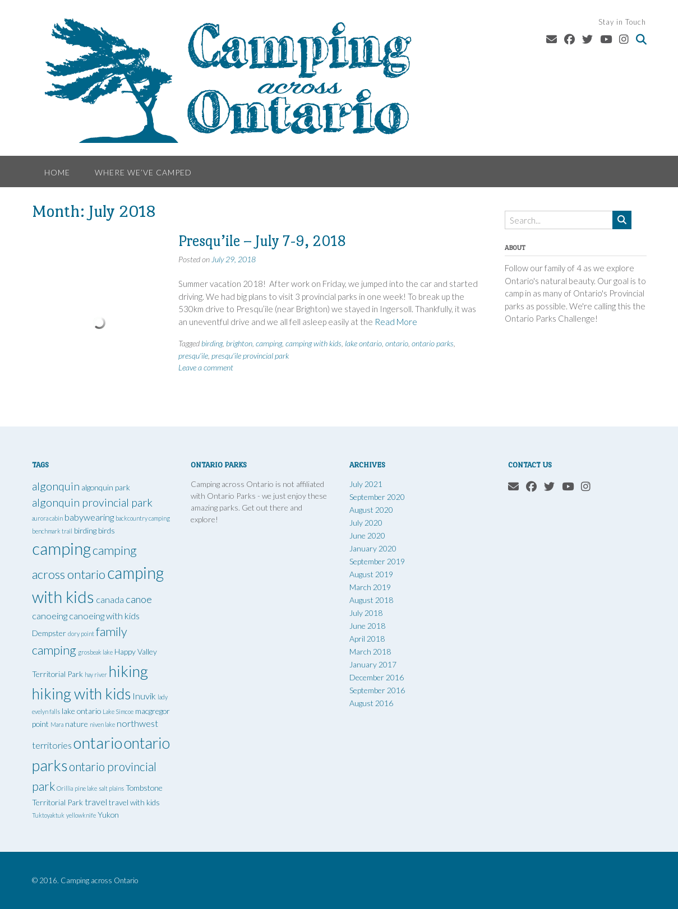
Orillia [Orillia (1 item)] (65, 788)
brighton (239, 343)
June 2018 (367, 625)
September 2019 (377, 561)
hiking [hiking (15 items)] (128, 671)
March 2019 (370, 587)
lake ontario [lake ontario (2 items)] (81, 711)
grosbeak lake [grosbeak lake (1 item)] (95, 652)
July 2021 (365, 484)
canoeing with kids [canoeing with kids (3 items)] (104, 615)
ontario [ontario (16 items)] (97, 742)
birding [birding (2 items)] (85, 530)
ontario (396, 343)
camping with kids (313, 343)
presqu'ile (193, 355)
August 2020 (371, 509)
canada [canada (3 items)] (110, 599)
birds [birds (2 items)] (106, 530)
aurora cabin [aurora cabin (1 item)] (47, 518)
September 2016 (377, 690)
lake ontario (363, 343)
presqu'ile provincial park (250, 355)
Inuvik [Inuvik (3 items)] (144, 695)
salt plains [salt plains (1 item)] (111, 788)
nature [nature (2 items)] (76, 724)
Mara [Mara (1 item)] (56, 724)
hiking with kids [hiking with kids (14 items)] (81, 693)
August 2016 (371, 703)
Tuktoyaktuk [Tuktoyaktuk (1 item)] (48, 815)
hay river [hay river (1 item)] (96, 674)
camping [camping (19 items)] (61, 548)
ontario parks (433, 343)
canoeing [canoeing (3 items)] (49, 615)
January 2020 (372, 548)
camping (269, 343)
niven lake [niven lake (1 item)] (102, 724)
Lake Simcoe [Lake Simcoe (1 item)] (118, 711)
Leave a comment (205, 367)
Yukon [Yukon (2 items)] (108, 814)
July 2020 (365, 522)
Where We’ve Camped (143, 172)
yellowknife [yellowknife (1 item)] (81, 815)
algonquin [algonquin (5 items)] (56, 486)
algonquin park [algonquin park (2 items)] (105, 487)
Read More (396, 322)
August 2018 (371, 600)
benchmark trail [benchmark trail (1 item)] (52, 531)
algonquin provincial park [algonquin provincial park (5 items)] (92, 502)
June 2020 (367, 535)
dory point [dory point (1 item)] (81, 633)
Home (57, 172)
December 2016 (376, 677)
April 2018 (367, 638)
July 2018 (365, 613)
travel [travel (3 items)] (96, 801)
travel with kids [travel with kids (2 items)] (134, 802)
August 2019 (371, 574)
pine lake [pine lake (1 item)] (86, 788)
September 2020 (377, 497)
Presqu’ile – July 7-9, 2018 (262, 241)
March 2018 (370, 651)
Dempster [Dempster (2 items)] (49, 633)
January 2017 (372, 664)
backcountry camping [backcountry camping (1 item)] (143, 518)
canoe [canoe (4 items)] (139, 599)
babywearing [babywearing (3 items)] (89, 517)
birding (212, 343)
